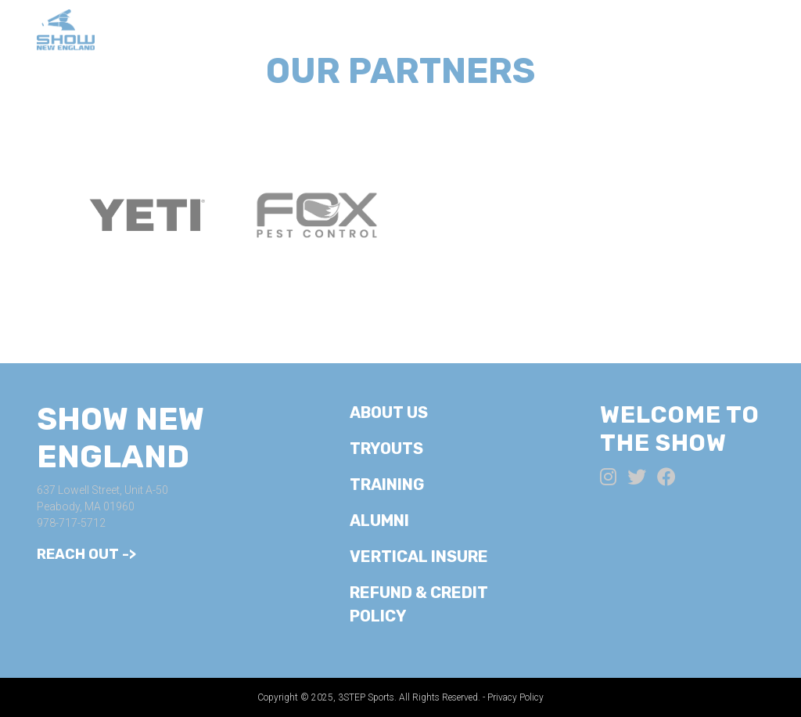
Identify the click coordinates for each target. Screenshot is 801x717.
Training (387, 484)
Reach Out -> (86, 554)
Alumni (722, 31)
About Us (275, 31)
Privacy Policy (515, 697)
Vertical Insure (419, 556)
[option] (146, 215)
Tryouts (379, 31)
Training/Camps (512, 31)
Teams (636, 31)
